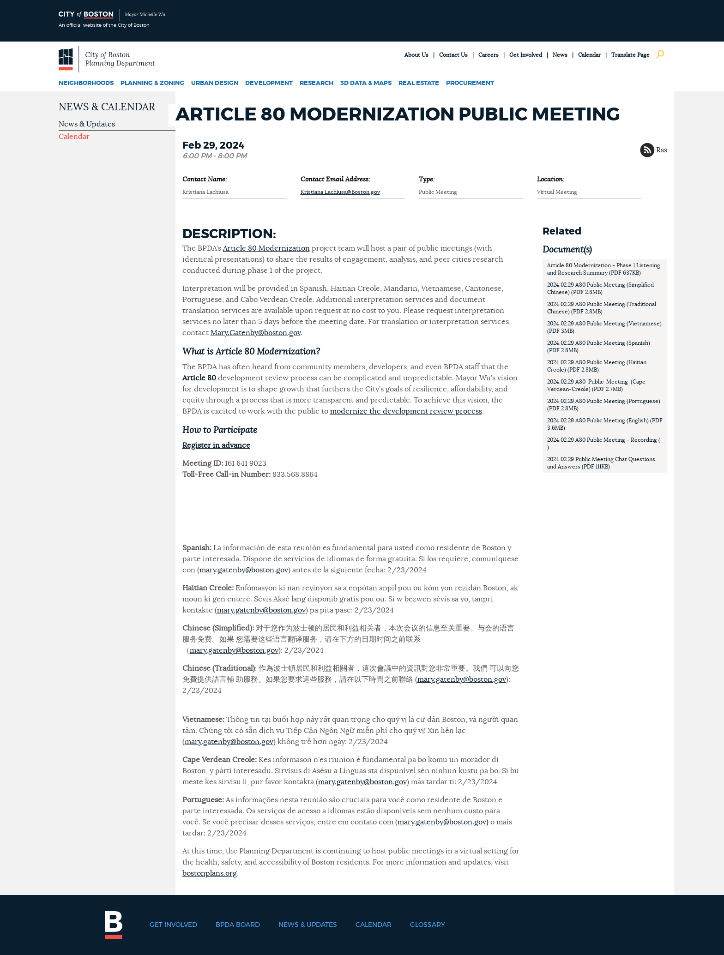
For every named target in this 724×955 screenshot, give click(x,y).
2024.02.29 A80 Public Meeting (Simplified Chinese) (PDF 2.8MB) (600, 288)
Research (316, 83)
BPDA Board (238, 925)
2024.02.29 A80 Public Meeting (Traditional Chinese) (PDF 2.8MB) (601, 307)
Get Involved (525, 55)
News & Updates (87, 124)
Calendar (589, 55)
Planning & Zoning (152, 83)
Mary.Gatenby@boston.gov (256, 332)
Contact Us (453, 55)
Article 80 (199, 378)
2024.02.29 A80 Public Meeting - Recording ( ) (603, 443)
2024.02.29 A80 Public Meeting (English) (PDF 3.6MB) (605, 424)
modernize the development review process (406, 411)
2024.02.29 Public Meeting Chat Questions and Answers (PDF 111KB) (601, 462)
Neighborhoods (86, 83)
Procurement (470, 83)
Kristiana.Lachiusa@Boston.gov (340, 192)
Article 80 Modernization (266, 248)
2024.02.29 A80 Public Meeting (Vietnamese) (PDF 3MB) (604, 327)
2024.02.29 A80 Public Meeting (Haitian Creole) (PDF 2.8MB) (596, 366)
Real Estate (418, 83)
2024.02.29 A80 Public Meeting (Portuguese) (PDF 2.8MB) (603, 404)
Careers (488, 55)
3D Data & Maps (366, 83)
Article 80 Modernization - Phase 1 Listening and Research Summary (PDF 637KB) (603, 269)
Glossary (427, 925)
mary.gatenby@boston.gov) (443, 822)
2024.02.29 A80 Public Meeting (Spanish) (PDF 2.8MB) (598, 346)
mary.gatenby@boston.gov (243, 570)
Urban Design (214, 83)
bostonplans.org (209, 873)
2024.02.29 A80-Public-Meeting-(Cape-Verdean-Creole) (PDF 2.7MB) (597, 385)
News (560, 55)
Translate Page (630, 55)
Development (269, 83)
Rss (661, 150)
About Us (416, 55)
